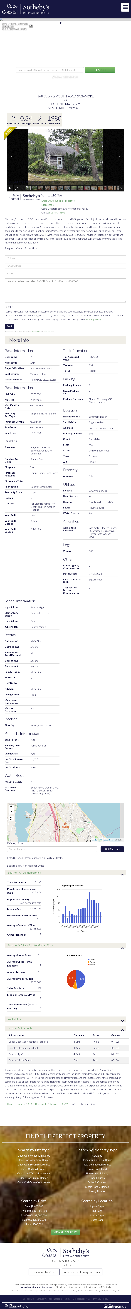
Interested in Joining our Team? (82, 1272)
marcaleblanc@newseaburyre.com (36, 1287)
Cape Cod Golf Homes (34, 1169)
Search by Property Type (97, 1150)
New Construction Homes (97, 1164)
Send (9, 326)
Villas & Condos (97, 1182)
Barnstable (41, 1103)
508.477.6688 (21, 23)
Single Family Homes (97, 1187)
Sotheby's (27, 1298)
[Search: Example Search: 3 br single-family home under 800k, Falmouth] (50, 69)
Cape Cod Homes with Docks (34, 1155)
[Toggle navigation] (125, 7)
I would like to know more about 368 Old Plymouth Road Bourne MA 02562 (65, 290)
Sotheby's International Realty (52, 1298)
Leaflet (94, 840)
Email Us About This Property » (58, 200)
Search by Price (34, 1200)
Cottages (97, 1155)
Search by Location (97, 1200)
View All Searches (65, 1232)
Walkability (14, 1019)
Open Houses (97, 1178)
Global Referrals (82, 1298)
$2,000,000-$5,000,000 (34, 1211)
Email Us (8, 26)
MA (30, 1103)
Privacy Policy (93, 319)
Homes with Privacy (97, 1173)
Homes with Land (97, 1169)
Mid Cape (97, 1211)
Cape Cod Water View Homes (34, 1173)
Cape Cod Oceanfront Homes (33, 1182)
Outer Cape (97, 1220)
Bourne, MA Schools (19, 1028)
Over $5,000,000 (34, 1206)
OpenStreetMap (106, 840)
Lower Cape (97, 1215)
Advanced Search (67, 77)
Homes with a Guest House (97, 1160)
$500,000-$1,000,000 (34, 1220)
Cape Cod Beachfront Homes (34, 1164)
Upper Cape (97, 1206)
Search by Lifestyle (34, 1150)
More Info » (47, 204)
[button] (100, 70)
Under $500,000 (34, 1224)
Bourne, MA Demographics (24, 872)
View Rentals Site (44, 1272)
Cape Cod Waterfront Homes (34, 1160)
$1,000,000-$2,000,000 (34, 1215)
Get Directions (112, 849)
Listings (21, 1103)
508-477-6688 (57, 212)
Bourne (54, 1103)
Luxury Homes (97, 1191)
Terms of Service (47, 331)
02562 (64, 1103)
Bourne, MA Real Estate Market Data (30, 945)
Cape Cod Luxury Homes (34, 1178)
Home (10, 1103)
